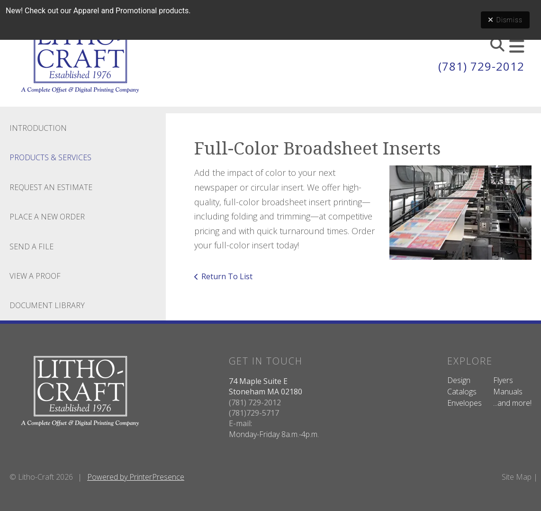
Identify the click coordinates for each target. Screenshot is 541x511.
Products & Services (50, 157)
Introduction (38, 128)
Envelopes (464, 403)
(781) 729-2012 (481, 66)
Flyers (503, 380)
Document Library (47, 305)
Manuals (508, 391)
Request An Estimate (50, 187)
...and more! (512, 403)
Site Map (517, 477)
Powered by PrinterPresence (135, 477)
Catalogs (462, 391)
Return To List (226, 276)
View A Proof (35, 276)
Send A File (31, 246)
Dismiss (505, 20)
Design (458, 380)
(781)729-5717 (254, 413)
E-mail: (240, 423)
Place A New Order (47, 216)
